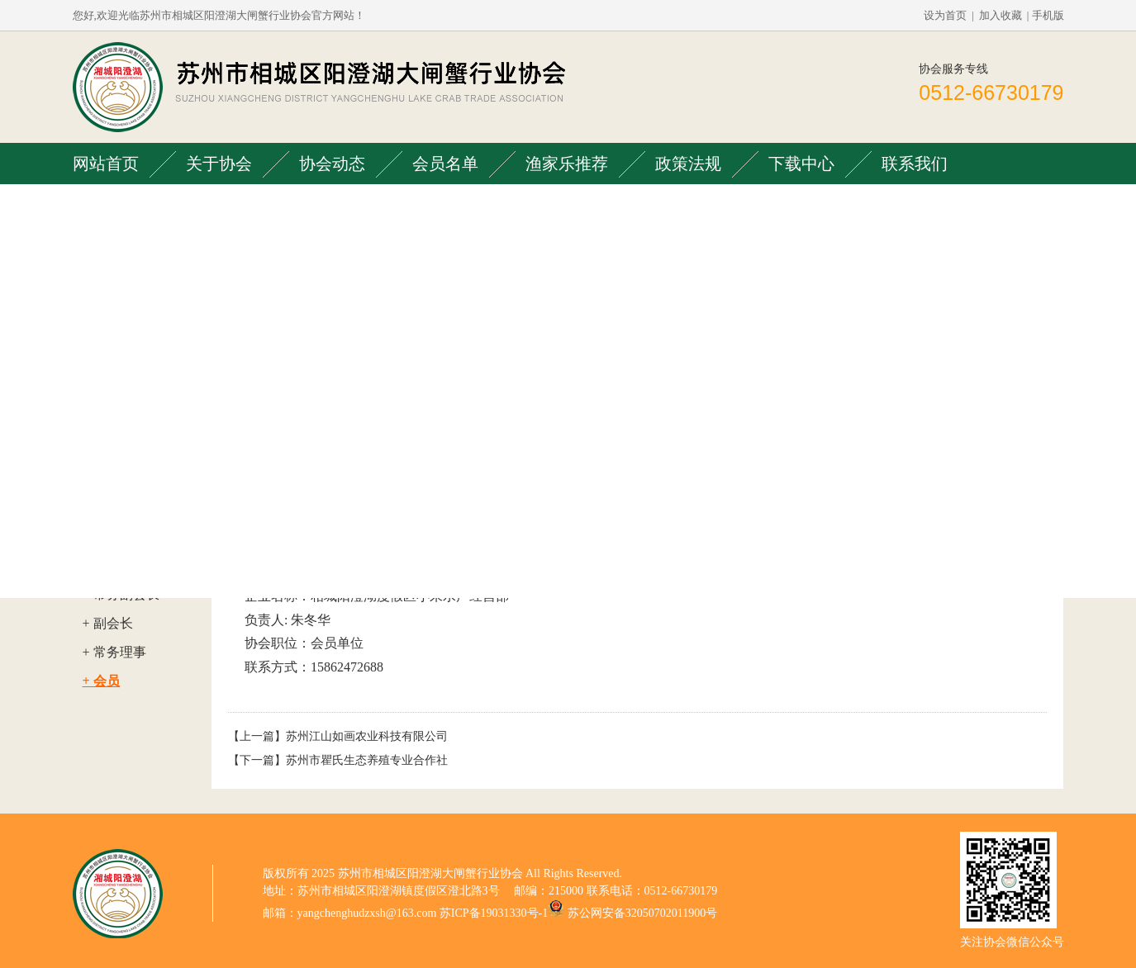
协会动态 (332, 163)
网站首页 (106, 163)
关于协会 (219, 163)
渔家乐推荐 (566, 163)
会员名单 (445, 163)
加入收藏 (1000, 15)
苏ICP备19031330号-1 (494, 913)
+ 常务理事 (114, 652)
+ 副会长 (108, 623)
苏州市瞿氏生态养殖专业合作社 (367, 760)
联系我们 (915, 163)
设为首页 (945, 15)
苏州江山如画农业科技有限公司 (367, 736)
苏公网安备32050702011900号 (642, 913)
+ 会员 (101, 681)
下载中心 (801, 163)
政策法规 (688, 163)
